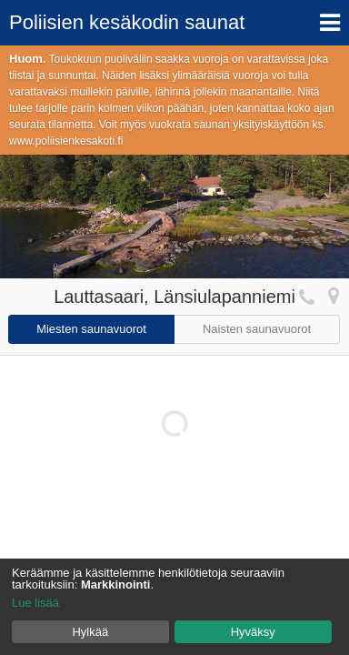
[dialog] (174, 607)
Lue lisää (35, 603)
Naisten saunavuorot (257, 329)
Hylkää (90, 632)
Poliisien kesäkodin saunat (126, 22)
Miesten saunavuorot (91, 329)
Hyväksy (253, 632)
